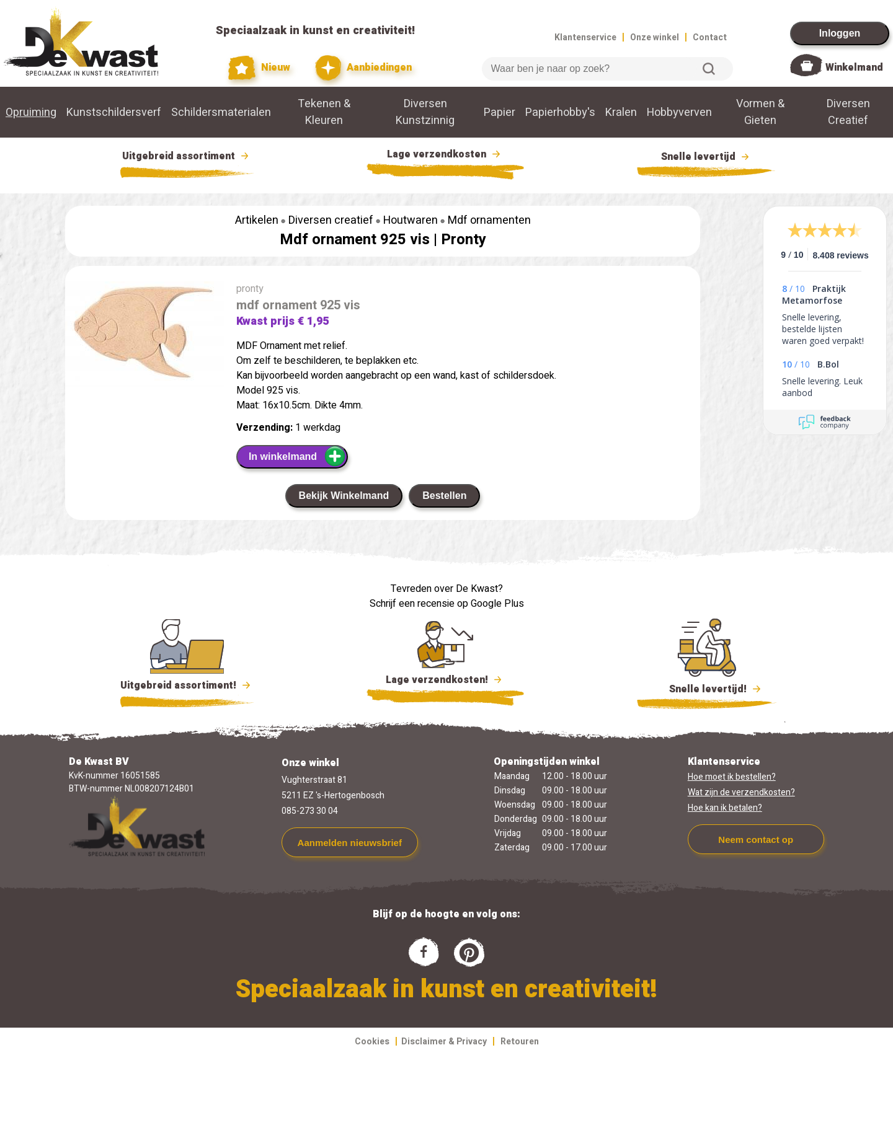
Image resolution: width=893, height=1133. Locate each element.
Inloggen (840, 33)
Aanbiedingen (363, 68)
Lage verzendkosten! (445, 682)
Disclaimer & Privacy (444, 1041)
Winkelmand (854, 67)
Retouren (519, 1041)
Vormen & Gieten (760, 112)
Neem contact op (755, 839)
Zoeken (708, 69)
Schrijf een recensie (412, 603)
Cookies (372, 1041)
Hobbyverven (679, 112)
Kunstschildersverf (113, 112)
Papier (499, 112)
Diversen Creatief (848, 112)
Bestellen (444, 495)
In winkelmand (297, 456)
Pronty (463, 239)
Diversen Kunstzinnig (425, 112)
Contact (710, 37)
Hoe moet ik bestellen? (732, 776)
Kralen (621, 112)
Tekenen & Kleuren (324, 112)
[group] (144, 336)
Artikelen (256, 220)
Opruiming (31, 112)
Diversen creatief (330, 220)
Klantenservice (585, 37)
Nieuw (259, 68)
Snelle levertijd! (706, 688)
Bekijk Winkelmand (344, 495)
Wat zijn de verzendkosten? (741, 792)
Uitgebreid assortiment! (187, 685)
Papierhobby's (560, 112)
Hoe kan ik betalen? (725, 807)
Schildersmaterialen (221, 112)
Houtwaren (410, 220)
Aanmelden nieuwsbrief (350, 842)
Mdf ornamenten (489, 220)
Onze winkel (654, 37)
